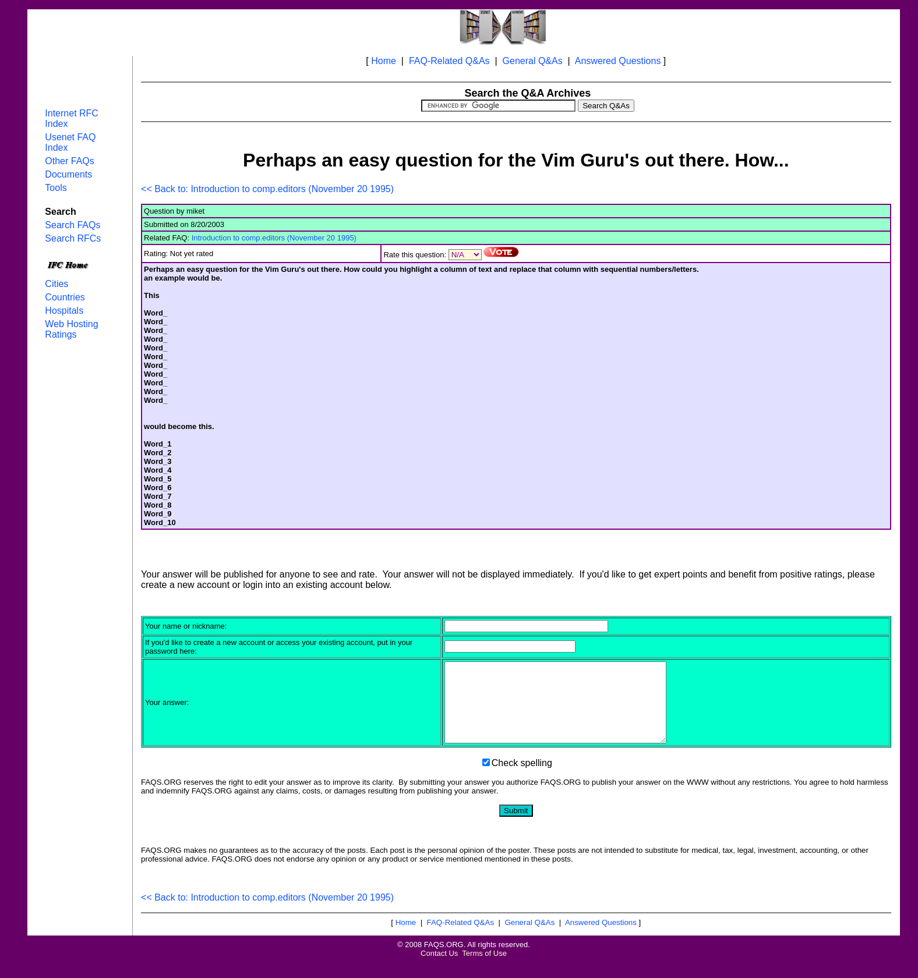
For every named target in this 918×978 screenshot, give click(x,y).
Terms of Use (484, 969)
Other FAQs (69, 161)
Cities (56, 284)
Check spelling (522, 779)
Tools (55, 188)
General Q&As (533, 61)
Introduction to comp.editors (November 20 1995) (274, 237)
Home (383, 61)
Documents (68, 174)
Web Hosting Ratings (71, 329)
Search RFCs (73, 238)
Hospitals (64, 311)
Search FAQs (72, 225)
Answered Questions (618, 61)
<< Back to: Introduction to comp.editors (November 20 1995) (267, 189)
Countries (64, 297)
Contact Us (439, 969)
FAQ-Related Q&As (449, 61)
